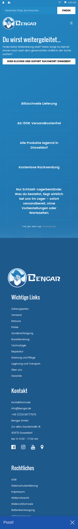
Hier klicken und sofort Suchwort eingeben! (39, 61)
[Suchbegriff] (30, 10)
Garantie (16, 376)
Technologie (18, 346)
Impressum (18, 492)
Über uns (16, 370)
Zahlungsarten (20, 309)
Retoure (16, 321)
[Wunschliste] (59, 3)
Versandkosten (49, 226)
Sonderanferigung (22, 333)
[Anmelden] (3, 3)
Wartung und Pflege (23, 358)
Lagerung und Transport (25, 364)
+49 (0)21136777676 (23, 415)
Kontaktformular (21, 402)
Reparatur (17, 352)
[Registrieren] (10, 3)
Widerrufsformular (22, 504)
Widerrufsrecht (20, 498)
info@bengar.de (21, 408)
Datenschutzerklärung (24, 486)
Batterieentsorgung (23, 510)
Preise (14, 327)
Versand (16, 315)
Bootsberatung (20, 339)
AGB (14, 480)
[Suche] (66, 10)
